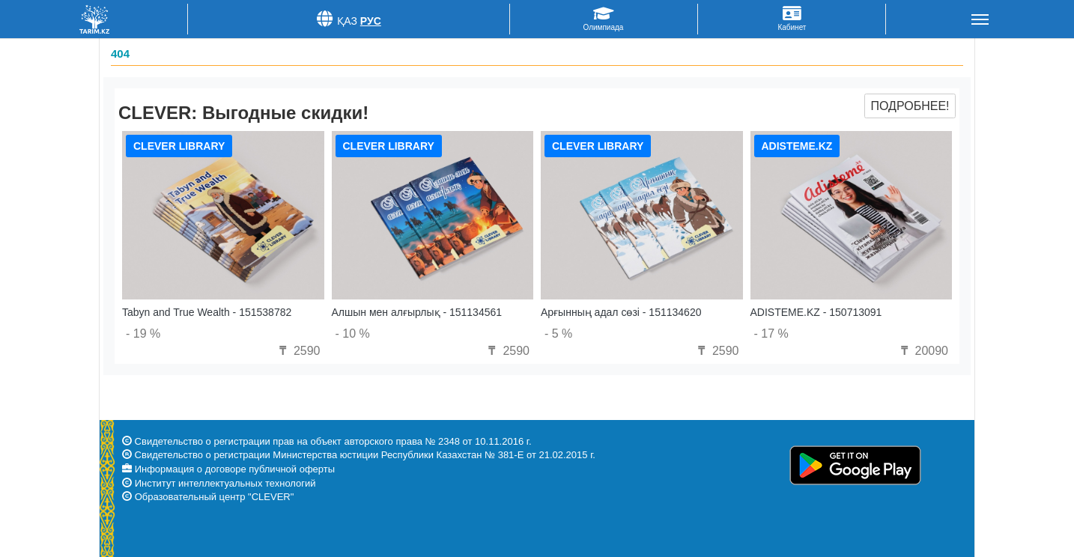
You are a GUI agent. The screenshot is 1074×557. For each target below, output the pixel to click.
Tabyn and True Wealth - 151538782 (206, 312)
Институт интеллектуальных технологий (225, 483)
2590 (297, 350)
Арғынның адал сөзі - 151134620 (621, 312)
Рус (370, 21)
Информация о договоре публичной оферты (235, 469)
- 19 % (143, 333)
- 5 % (558, 333)
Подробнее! (909, 106)
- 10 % (353, 333)
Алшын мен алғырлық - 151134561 (417, 312)
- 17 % (771, 333)
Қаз (347, 21)
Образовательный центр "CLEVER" (214, 496)
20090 (922, 350)
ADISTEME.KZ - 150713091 (816, 312)
